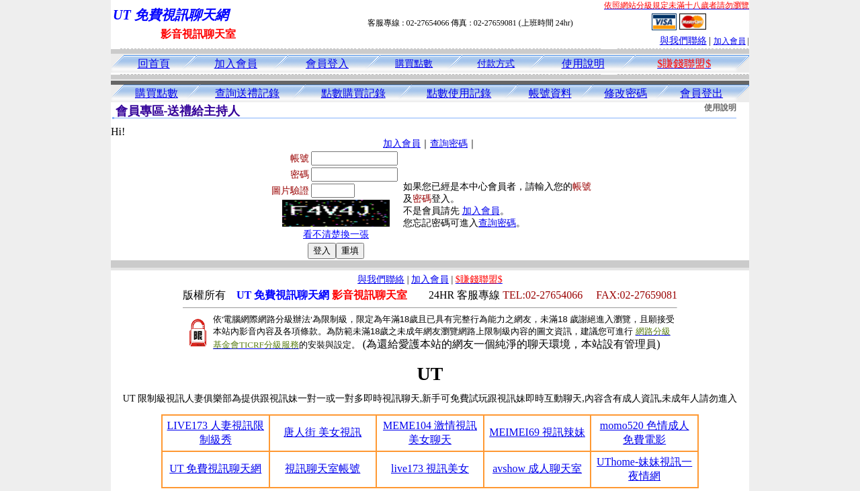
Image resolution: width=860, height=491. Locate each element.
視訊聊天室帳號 (322, 468)
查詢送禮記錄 (247, 93)
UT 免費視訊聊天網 (215, 468)
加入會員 (730, 41)
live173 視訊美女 (430, 468)
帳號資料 (550, 93)
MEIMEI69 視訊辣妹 (537, 432)
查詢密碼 (449, 144)
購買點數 (414, 64)
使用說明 (583, 63)
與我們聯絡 (683, 41)
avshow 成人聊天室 (537, 468)
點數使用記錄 (459, 93)
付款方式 (496, 64)
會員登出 (701, 93)
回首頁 (154, 63)
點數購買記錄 (353, 93)
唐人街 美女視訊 (322, 432)
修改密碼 (625, 93)
